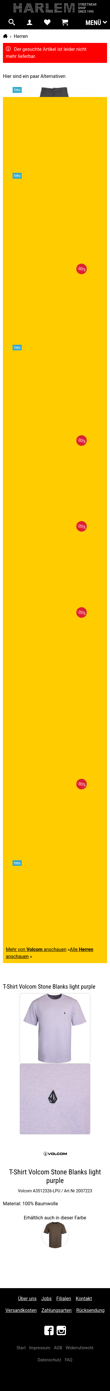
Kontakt (84, 1298)
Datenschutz (49, 1359)
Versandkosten (21, 1310)
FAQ (68, 1359)
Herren (21, 36)
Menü (96, 22)
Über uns (27, 1298)
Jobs (46, 1298)
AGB (58, 1347)
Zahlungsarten (56, 1310)
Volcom (25, 1191)
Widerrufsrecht (80, 1347)
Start (21, 1347)
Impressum (39, 1347)
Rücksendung (90, 1310)
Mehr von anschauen (36, 949)
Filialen (63, 1298)
